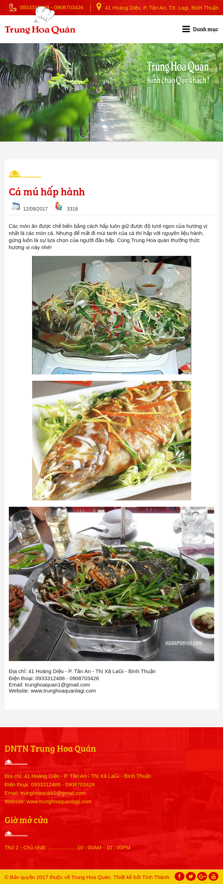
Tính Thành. (156, 877)
